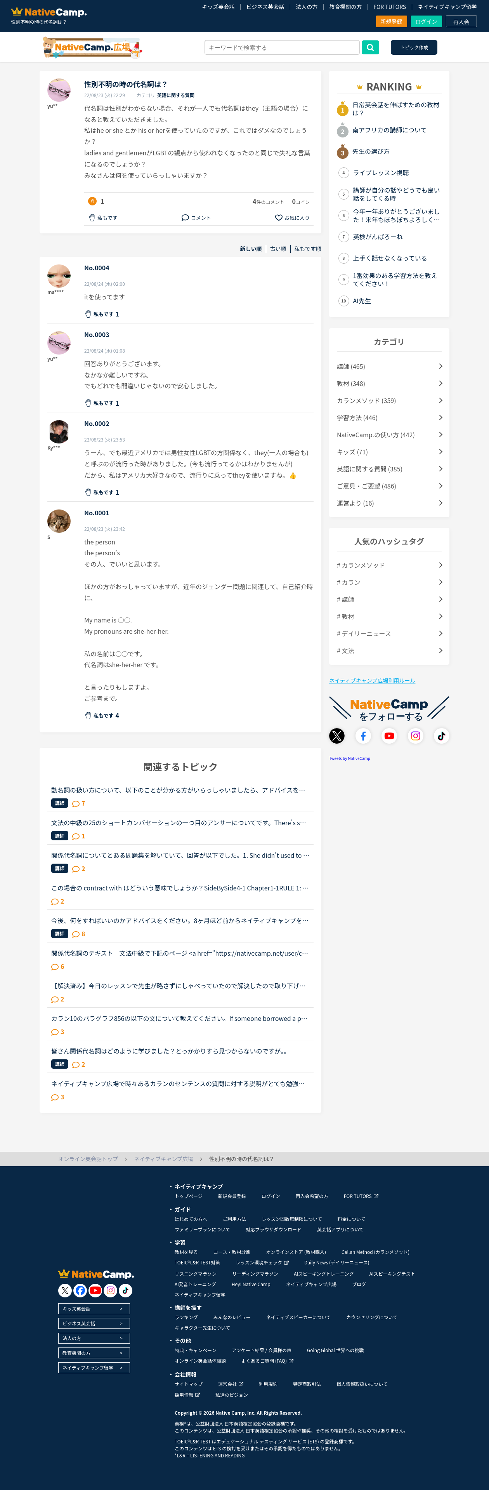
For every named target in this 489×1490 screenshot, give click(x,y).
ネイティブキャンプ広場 (311, 1284)
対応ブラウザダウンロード (274, 1229)
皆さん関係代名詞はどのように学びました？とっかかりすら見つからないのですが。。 (170, 1050)
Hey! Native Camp (251, 1284)
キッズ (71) (352, 451)
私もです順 (308, 248)
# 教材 (345, 616)
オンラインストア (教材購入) (296, 1251)
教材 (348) (351, 383)
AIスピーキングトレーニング (324, 1273)
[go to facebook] (80, 1290)
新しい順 (251, 248)
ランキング (186, 1317)
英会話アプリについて (340, 1229)
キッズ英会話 (218, 6)
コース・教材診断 (231, 1251)
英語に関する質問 (175, 95)
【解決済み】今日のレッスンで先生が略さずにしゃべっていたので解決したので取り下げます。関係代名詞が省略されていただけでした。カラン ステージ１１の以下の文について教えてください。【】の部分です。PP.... (178, 985)
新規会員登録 (232, 1196)
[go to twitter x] (65, 1290)
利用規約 (268, 1383)
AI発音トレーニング (195, 1284)
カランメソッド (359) (366, 400)
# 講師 (345, 599)
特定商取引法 (307, 1383)
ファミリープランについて (202, 1229)
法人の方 (306, 6)
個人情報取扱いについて (362, 1383)
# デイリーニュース (364, 633)
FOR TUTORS (389, 6)
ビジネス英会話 (265, 6)
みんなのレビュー (232, 1317)
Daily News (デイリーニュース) (336, 1262)
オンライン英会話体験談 (200, 1360)
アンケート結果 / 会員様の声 (261, 1350)
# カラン (348, 582)
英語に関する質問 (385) (369, 468)
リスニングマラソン (196, 1273)
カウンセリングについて (371, 1317)
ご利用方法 (234, 1218)
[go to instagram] (110, 1290)
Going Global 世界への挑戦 (335, 1350)
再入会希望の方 (312, 1196)
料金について (352, 1218)
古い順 (278, 248)
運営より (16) (355, 503)
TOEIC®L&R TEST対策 (197, 1262)
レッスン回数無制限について (292, 1218)
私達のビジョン (231, 1394)
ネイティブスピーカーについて (298, 1317)
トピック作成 (414, 47)
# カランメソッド (361, 565)
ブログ (359, 1284)
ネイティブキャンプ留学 (447, 6)
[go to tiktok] (125, 1290)
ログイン (426, 21)
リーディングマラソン (255, 1273)
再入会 (461, 22)
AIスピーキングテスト (392, 1273)
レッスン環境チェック (262, 1262)
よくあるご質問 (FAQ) (267, 1360)
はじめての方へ (191, 1218)
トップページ (189, 1196)
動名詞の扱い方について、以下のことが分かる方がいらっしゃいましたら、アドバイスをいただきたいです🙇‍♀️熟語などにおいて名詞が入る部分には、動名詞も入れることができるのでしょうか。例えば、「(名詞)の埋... (179, 790)
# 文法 (345, 650)
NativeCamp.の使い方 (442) (376, 434)
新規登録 (391, 21)
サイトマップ (189, 1383)
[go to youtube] (95, 1290)
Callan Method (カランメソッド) (375, 1251)
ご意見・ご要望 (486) (366, 485)
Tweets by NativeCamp (349, 758)
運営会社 (230, 1383)
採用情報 (187, 1394)
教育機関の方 (345, 6)
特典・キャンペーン (195, 1350)
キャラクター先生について (202, 1327)
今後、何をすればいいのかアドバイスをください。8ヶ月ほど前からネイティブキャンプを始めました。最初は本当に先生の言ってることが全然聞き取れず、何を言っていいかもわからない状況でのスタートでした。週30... (180, 920)
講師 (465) (351, 366)
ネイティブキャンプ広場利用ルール (372, 680)
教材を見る (186, 1251)
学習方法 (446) (357, 417)
